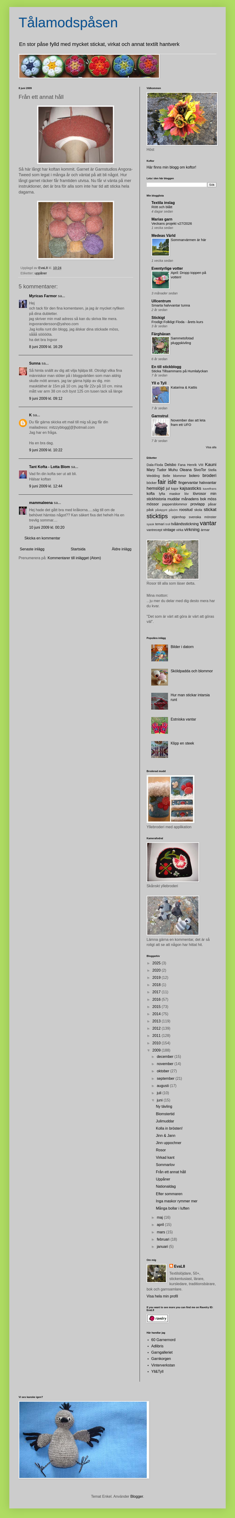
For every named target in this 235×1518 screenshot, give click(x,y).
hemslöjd (155, 488)
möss (212, 499)
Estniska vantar (183, 719)
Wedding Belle (158, 476)
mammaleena (41, 503)
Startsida (78, 549)
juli (159, 1093)
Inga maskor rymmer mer (177, 1201)
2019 (157, 978)
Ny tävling (164, 1106)
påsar (212, 504)
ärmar (205, 530)
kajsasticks (190, 488)
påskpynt (161, 510)
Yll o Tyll (159, 383)
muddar (173, 499)
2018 (157, 985)
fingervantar (188, 483)
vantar (208, 523)
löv (187, 494)
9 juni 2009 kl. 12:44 (45, 486)
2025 (157, 963)
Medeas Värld (163, 236)
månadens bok (193, 499)
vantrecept (154, 530)
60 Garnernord (163, 1340)
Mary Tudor (156, 470)
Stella (212, 470)
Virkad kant (165, 1157)
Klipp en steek (182, 743)
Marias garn (161, 219)
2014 (157, 1014)
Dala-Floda (155, 465)
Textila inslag (163, 203)
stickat (210, 509)
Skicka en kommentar (42, 538)
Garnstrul (159, 416)
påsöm (173, 510)
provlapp (197, 504)
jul (168, 488)
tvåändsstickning (185, 524)
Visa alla (211, 447)
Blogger (136, 1496)
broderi (209, 475)
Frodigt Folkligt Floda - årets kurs (177, 322)
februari (164, 1239)
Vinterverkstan (163, 1365)
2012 (157, 1028)
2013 (157, 1021)
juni (160, 1100)
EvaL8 (179, 1266)
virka (179, 530)
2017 (157, 992)
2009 (157, 1050)
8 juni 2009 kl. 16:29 (45, 347)
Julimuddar (165, 1121)
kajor (174, 488)
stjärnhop (178, 517)
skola (198, 510)
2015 (157, 1007)
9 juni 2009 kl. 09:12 (45, 398)
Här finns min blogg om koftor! (171, 167)
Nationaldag (166, 1186)
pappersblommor (174, 504)
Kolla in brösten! (169, 1128)
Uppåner (163, 1179)
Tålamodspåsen (68, 22)
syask (150, 524)
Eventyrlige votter (167, 268)
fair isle (167, 482)
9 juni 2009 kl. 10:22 (45, 450)
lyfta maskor (169, 494)
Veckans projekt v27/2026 (171, 223)
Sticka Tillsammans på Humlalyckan (179, 371)
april (161, 1225)
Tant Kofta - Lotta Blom (49, 467)
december (166, 1057)
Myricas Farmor (43, 296)
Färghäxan (160, 334)
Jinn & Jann (165, 1136)
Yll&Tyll (157, 1371)
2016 (157, 999)
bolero (194, 476)
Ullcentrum (161, 301)
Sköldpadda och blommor (192, 671)
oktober (163, 1071)
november (166, 1064)
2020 (157, 970)
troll (167, 524)
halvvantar (207, 483)
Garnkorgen (161, 1359)
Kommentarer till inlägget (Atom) (74, 558)
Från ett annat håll (171, 1172)
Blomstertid (165, 1114)
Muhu (173, 470)
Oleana (186, 470)
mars (161, 1232)
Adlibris (157, 1346)
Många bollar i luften (172, 1208)
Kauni (210, 464)
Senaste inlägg (32, 549)
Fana (181, 465)
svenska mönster (202, 517)
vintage (169, 530)
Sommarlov (165, 1165)
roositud (185, 510)
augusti (163, 1086)
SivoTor (200, 470)
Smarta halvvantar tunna (170, 305)
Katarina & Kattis (184, 387)
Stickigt (158, 318)
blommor (179, 476)
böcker (152, 483)
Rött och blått (161, 207)
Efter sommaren (169, 1194)
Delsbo (170, 465)
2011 (157, 1036)
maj (160, 1217)
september (166, 1078)
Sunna (34, 363)
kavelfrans (209, 488)
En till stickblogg (166, 367)
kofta (151, 494)
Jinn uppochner (168, 1143)
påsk (150, 510)
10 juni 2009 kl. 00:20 (46, 527)
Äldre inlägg (122, 549)
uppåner (41, 273)
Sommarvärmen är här (188, 240)
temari (159, 524)
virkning (192, 529)
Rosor (161, 1150)
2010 (157, 1043)
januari (163, 1247)
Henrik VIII (195, 465)
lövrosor (199, 494)
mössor (153, 504)
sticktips (157, 516)
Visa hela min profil (162, 1296)
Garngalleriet (162, 1352)
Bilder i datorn (182, 647)
